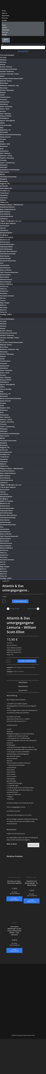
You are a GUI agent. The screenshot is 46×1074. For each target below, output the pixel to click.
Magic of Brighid (4, 303)
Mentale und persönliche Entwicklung (10, 134)
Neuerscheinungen (7, 55)
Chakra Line (3, 289)
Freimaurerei (3, 99)
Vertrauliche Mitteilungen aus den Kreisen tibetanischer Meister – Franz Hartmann (14, 931)
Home (4, 11)
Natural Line (3, 310)
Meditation (4, 235)
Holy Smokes (3, 293)
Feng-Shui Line (4, 291)
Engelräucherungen (5, 258)
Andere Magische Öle (6, 188)
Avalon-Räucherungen (6, 249)
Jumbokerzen (4, 197)
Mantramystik (4, 132)
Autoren (4, 13)
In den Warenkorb (20, 601)
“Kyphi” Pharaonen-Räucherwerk (9, 272)
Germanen (3, 111)
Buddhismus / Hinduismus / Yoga (9, 85)
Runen (2, 148)
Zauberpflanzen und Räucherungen (10, 169)
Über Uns (5, 18)
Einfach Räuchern (5, 256)
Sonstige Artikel (6, 314)
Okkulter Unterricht (5, 137)
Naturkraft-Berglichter (6, 232)
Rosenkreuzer (4, 146)
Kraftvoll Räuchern (5, 268)
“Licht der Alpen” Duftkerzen (8, 223)
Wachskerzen (5, 191)
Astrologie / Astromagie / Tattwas (9, 74)
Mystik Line (3, 305)
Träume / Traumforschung (7, 162)
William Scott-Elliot (19, 671)
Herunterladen (33, 845)
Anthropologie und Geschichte (8, 69)
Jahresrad (3, 228)
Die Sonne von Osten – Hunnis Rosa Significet (14, 882)
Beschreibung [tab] (23, 682)
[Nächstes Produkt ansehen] (38, 608)
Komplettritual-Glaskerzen (7, 207)
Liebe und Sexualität (5, 125)
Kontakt (4, 20)
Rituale (2, 174)
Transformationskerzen (6, 216)
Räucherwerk (5, 240)
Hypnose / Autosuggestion (7, 120)
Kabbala (2, 123)
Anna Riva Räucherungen (7, 244)
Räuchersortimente (5, 274)
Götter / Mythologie (5, 113)
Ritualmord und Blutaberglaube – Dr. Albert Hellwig (31, 883)
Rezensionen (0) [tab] (23, 686)
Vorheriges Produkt (14, 608)
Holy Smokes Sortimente (7, 296)
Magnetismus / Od (5, 130)
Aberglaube (3, 60)
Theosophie (3, 160)
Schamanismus (4, 151)
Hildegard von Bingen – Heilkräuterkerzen (11, 204)
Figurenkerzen (4, 195)
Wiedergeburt (4, 165)
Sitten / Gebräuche (5, 153)
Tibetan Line (3, 312)
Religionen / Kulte (5, 144)
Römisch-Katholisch (5, 282)
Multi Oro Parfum (6, 237)
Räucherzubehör (4, 277)
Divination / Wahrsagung (7, 90)
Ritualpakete (3, 179)
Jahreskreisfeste (4, 265)
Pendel (2, 141)
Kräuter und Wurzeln (5, 270)
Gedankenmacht (4, 102)
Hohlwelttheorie (4, 118)
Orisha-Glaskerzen (5, 214)
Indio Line (2, 298)
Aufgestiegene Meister (6, 246)
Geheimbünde (4, 104)
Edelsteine (3, 92)
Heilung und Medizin (5, 116)
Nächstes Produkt (31, 608)
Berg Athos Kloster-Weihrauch (8, 251)
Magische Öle (5, 184)
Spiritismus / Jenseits (6, 155)
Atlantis (2, 76)
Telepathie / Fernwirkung (7, 158)
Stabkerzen (3, 200)
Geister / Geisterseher (6, 106)
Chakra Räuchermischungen (8, 253)
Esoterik (2, 95)
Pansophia (3, 139)
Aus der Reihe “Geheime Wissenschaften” (11, 78)
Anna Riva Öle (4, 186)
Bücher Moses (4, 83)
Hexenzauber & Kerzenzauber (8, 176)
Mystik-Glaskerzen (5, 211)
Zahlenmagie (3, 167)
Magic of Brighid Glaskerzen (8, 209)
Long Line (2, 300)
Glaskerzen (4, 202)
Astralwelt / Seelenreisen (7, 71)
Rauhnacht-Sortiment (6, 279)
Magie (1, 127)
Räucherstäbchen (6, 284)
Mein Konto (5, 15)
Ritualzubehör (4, 181)
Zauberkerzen (4, 218)
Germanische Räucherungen (8, 260)
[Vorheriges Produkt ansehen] (8, 608)
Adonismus (3, 62)
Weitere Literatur (4, 172)
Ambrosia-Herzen (5, 242)
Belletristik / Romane (6, 81)
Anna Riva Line (4, 286)
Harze (1, 263)
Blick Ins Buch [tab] (23, 690)
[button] (23, 23)
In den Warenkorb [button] (14, 899)
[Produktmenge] (4, 601)
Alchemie (2, 64)
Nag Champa (3, 307)
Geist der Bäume (4, 225)
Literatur (3, 57)
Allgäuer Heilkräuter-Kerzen (10, 221)
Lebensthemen (4, 230)
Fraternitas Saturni (5, 97)
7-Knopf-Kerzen (4, 193)
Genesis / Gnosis (4, 109)
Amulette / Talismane (6, 67)
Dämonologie (3, 88)
